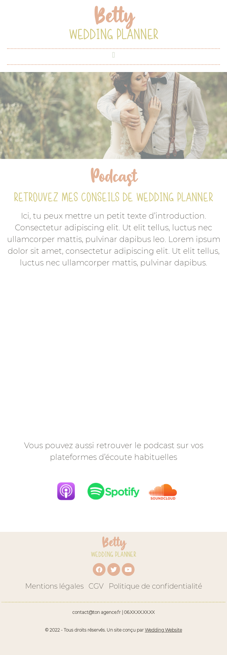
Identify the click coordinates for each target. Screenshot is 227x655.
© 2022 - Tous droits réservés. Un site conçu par (113, 630)
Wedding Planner (113, 34)
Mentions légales (54, 586)
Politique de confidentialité (155, 586)
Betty (114, 542)
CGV (96, 586)
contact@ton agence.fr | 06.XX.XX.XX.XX (113, 612)
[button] (113, 55)
